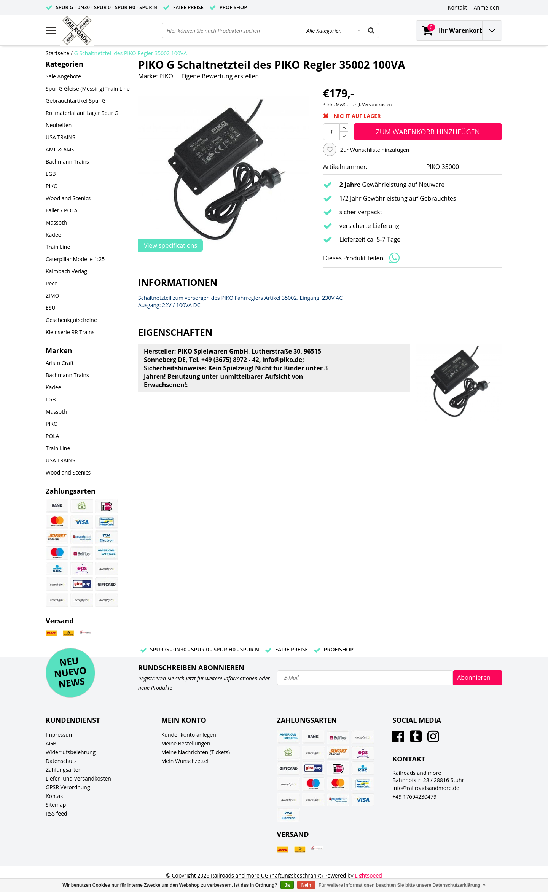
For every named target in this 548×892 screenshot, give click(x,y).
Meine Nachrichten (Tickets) (195, 752)
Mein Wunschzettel (185, 761)
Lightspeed (368, 875)
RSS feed (56, 813)
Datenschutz (61, 761)
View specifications (170, 245)
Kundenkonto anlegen (188, 734)
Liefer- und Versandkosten (78, 778)
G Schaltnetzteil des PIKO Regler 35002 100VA (130, 53)
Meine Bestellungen (185, 743)
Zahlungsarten (63, 769)
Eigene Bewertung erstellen (220, 76)
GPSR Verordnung (68, 787)
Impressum (60, 734)
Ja (287, 885)
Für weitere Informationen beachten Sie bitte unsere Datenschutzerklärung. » (402, 885)
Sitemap (56, 804)
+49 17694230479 (414, 796)
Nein (306, 885)
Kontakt (55, 796)
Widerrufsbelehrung (71, 752)
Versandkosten (377, 104)
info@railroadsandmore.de (425, 788)
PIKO (166, 76)
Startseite (57, 53)
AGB (51, 743)
